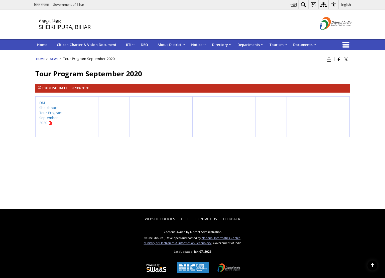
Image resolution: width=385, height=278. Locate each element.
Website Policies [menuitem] (160, 218)
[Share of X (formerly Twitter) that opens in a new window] (346, 59)
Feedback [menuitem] (231, 218)
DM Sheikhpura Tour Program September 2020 (50, 112)
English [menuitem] (345, 4)
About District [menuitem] (171, 44)
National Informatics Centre (221, 238)
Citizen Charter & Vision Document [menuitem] (86, 44)
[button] (347, 45)
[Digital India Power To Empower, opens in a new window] (229, 268)
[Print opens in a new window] (330, 59)
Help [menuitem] (185, 218)
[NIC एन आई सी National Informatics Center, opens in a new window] (193, 268)
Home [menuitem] (42, 44)
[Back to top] (372, 265)
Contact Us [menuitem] (206, 218)
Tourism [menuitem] (278, 44)
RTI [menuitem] (130, 44)
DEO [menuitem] (144, 44)
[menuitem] (294, 4)
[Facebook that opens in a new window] (339, 59)
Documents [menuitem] (304, 44)
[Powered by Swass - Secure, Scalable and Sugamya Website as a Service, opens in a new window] (156, 268)
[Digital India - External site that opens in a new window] (329, 34)
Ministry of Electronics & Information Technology (177, 243)
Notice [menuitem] (198, 44)
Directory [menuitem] (221, 44)
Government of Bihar (68, 4)
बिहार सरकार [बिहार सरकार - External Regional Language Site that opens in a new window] (41, 4)
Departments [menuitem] (250, 44)
